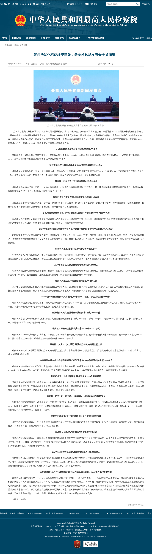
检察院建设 (75, 38)
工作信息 (45, 38)
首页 (4, 38)
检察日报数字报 (138, 513)
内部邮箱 (93, 4)
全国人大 (29, 513)
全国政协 (46, 513)
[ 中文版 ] (71, 4)
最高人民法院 (57, 513)
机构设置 (16, 38)
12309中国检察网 (95, 38)
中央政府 (38, 513)
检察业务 (59, 38)
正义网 (148, 513)
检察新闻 (31, 38)
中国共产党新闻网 (17, 513)
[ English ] (79, 4)
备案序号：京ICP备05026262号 (76, 533)
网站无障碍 (146, 4)
